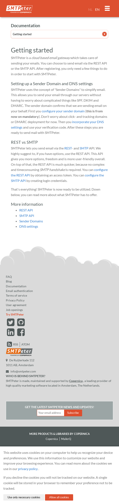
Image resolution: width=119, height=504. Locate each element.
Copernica (76, 381)
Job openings (14, 310)
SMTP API (26, 216)
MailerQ (66, 439)
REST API (26, 210)
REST (68, 148)
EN (97, 9)
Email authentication (19, 291)
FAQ (9, 276)
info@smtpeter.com (21, 371)
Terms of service (16, 295)
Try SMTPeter (15, 314)
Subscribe (73, 412)
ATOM (25, 344)
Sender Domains (31, 221)
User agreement (16, 305)
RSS (15, 344)
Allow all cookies (59, 497)
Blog (9, 281)
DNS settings (28, 226)
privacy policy (28, 469)
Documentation (16, 286)
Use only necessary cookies (24, 497)
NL (90, 9)
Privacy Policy (15, 300)
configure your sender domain (63, 111)
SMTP (84, 148)
